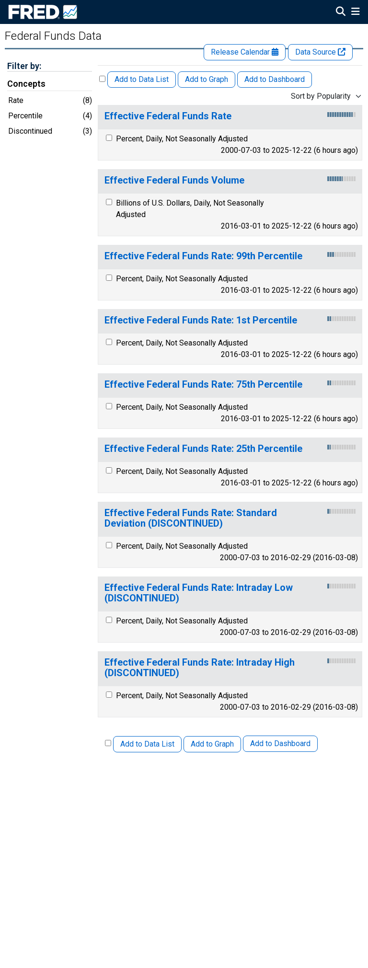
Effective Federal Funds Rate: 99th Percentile (203, 256)
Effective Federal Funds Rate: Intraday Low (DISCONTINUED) (198, 593)
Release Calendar (244, 52)
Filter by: (24, 66)
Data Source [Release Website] (320, 52)
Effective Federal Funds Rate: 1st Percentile (200, 320)
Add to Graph (206, 79)
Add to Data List (142, 79)
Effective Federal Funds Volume (174, 180)
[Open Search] (340, 12)
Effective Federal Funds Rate (167, 116)
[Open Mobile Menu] (355, 12)
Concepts (26, 84)
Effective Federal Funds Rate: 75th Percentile (203, 384)
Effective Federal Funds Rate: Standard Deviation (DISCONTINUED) (190, 518)
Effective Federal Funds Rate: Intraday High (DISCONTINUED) (199, 668)
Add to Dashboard (274, 79)
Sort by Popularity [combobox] (321, 96)
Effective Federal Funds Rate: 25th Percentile (203, 448)
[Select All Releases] (102, 79)
